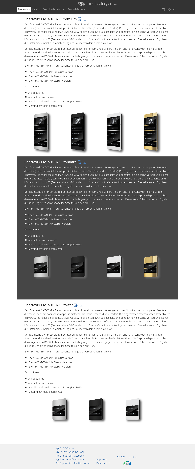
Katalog (36, 9)
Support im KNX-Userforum (73, 463)
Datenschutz (103, 463)
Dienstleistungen (77, 9)
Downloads (49, 9)
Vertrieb (61, 9)
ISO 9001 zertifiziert (127, 457)
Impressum (102, 459)
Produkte (23, 9)
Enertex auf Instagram (70, 459)
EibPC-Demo (64, 448)
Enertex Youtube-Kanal (70, 452)
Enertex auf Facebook (70, 455)
